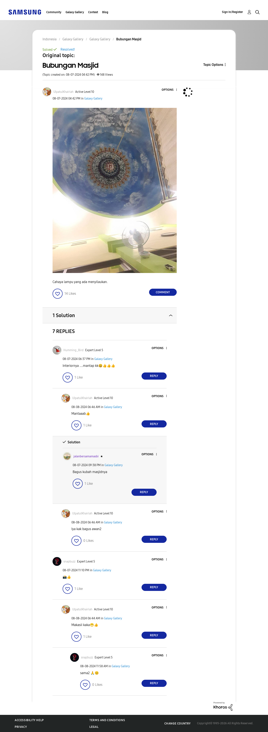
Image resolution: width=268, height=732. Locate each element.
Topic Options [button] (213, 65)
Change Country (177, 723)
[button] (169, 90)
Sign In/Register (232, 12)
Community (53, 12)
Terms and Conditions (107, 720)
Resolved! (68, 49)
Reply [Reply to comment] (154, 376)
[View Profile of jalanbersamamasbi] (86, 456)
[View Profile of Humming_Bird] (73, 350)
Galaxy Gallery (75, 12)
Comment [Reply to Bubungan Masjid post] (163, 292)
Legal (93, 727)
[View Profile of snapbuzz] (69, 561)
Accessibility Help (29, 720)
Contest (93, 12)
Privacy (21, 727)
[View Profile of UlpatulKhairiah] (63, 92)
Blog (105, 12)
